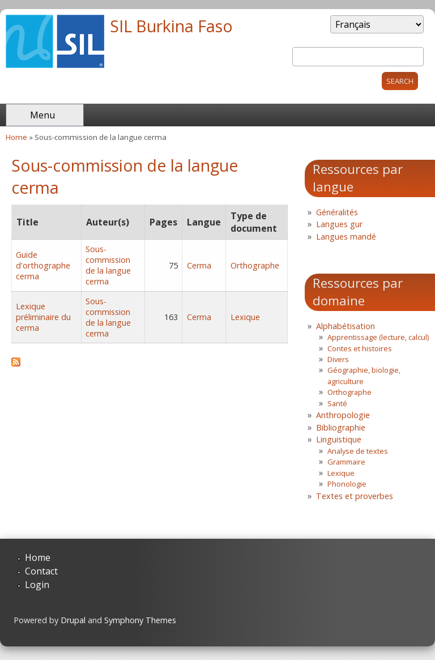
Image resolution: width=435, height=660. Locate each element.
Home (16, 137)
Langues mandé (346, 236)
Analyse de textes (357, 451)
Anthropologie (343, 415)
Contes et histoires (359, 348)
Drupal (73, 620)
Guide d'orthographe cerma (43, 265)
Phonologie (346, 484)
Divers (338, 359)
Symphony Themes (140, 620)
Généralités (337, 212)
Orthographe (255, 265)
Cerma (199, 265)
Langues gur (339, 224)
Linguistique (338, 439)
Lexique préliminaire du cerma (43, 317)
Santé (337, 403)
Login (37, 584)
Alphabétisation (345, 326)
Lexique (245, 317)
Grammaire (346, 462)
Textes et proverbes (354, 496)
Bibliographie (340, 427)
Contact (41, 571)
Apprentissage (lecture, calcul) (378, 337)
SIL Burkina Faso (171, 26)
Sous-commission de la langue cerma (108, 265)
